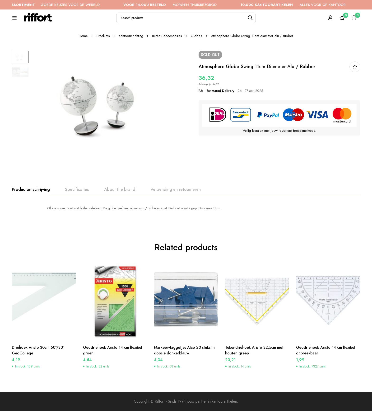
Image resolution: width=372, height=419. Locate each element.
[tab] (31, 206)
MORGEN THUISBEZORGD (177, 4)
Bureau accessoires (167, 52)
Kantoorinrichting (131, 52)
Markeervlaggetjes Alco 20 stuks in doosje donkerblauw (184, 358)
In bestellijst (354, 83)
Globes (196, 52)
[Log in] (330, 20)
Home (83, 52)
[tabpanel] (186, 224)
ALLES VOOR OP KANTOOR (300, 4)
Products (103, 52)
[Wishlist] (342, 20)
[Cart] (354, 20)
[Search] (264, 20)
